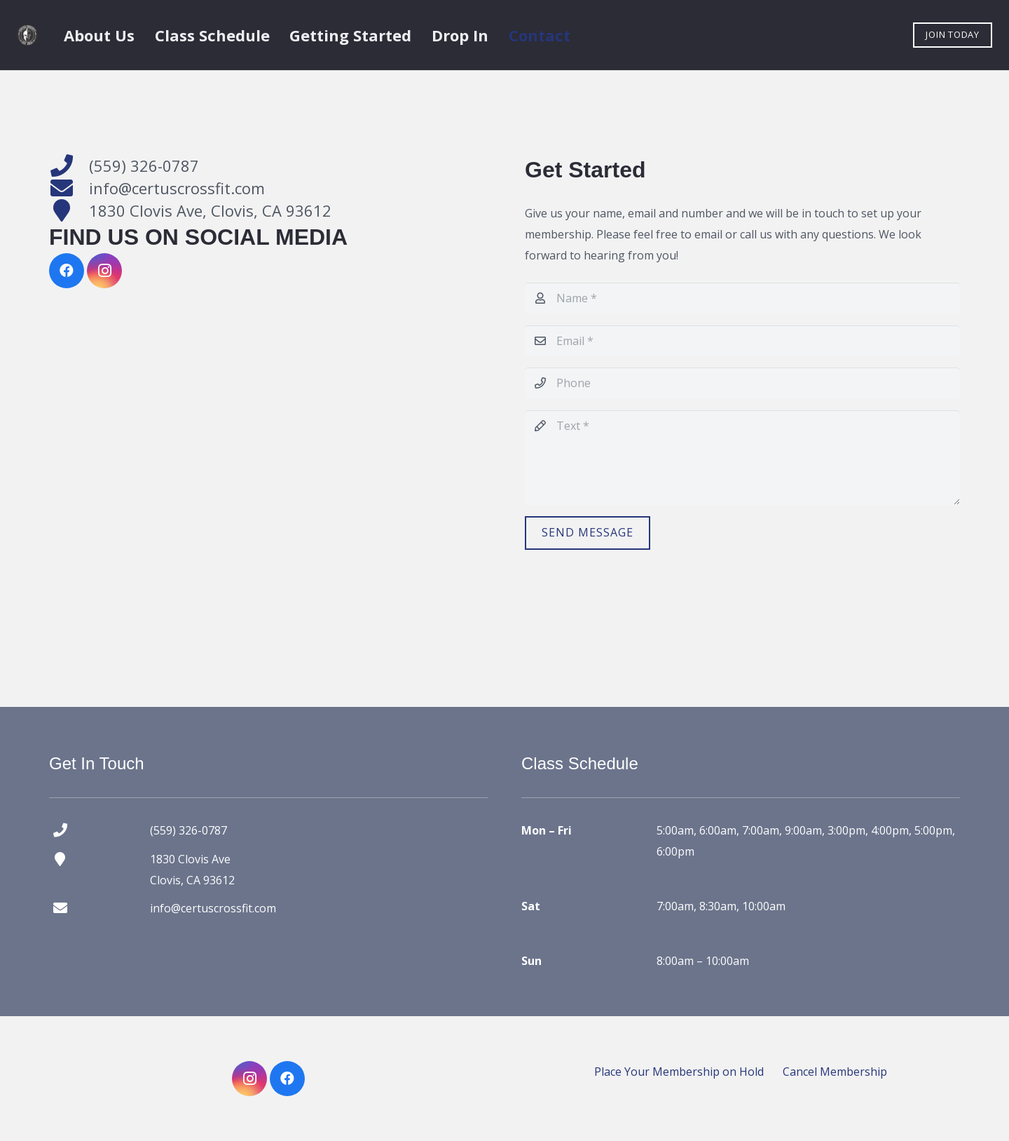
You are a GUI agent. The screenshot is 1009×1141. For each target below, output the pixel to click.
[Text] (742, 457)
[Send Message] (587, 533)
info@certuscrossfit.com (177, 187)
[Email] (742, 341)
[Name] (742, 298)
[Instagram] (104, 270)
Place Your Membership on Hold (679, 1071)
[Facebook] (66, 270)
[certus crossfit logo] (27, 35)
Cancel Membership (835, 1071)
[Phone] (742, 383)
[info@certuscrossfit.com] (69, 188)
